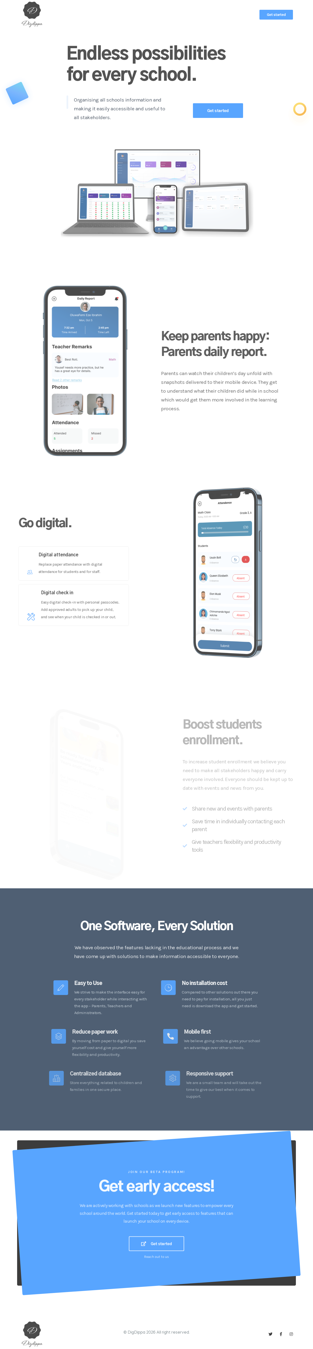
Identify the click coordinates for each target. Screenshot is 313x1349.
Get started (276, 14)
